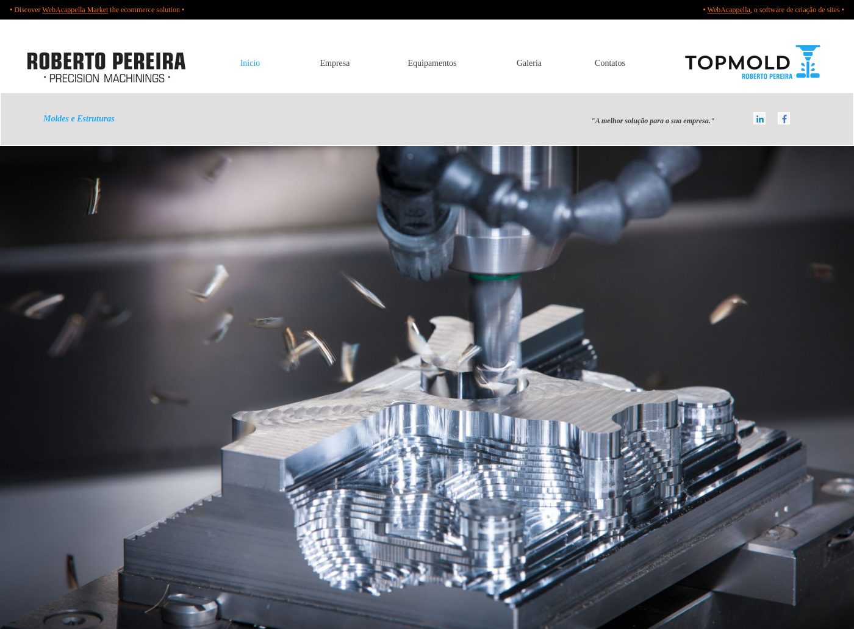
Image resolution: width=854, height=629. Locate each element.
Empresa (335, 63)
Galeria (529, 63)
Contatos (610, 63)
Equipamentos (431, 63)
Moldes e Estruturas (58, 118)
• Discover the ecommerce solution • (97, 9)
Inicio (250, 63)
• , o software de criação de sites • (773, 9)
